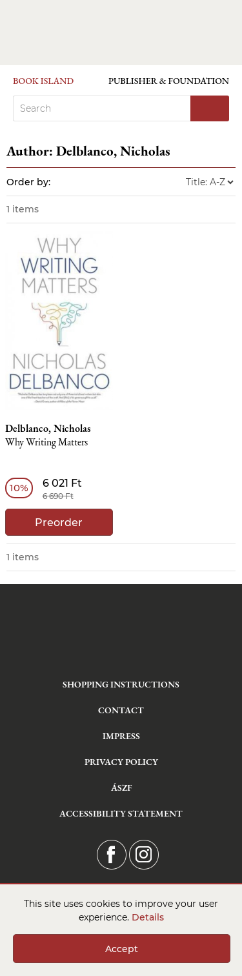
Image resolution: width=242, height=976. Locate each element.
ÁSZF (121, 787)
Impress (121, 736)
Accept (121, 949)
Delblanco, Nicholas (48, 428)
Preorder (59, 522)
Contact (121, 710)
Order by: (28, 182)
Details (148, 917)
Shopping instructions (121, 684)
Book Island (43, 80)
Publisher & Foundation (168, 80)
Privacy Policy (121, 762)
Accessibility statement (121, 813)
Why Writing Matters (46, 442)
